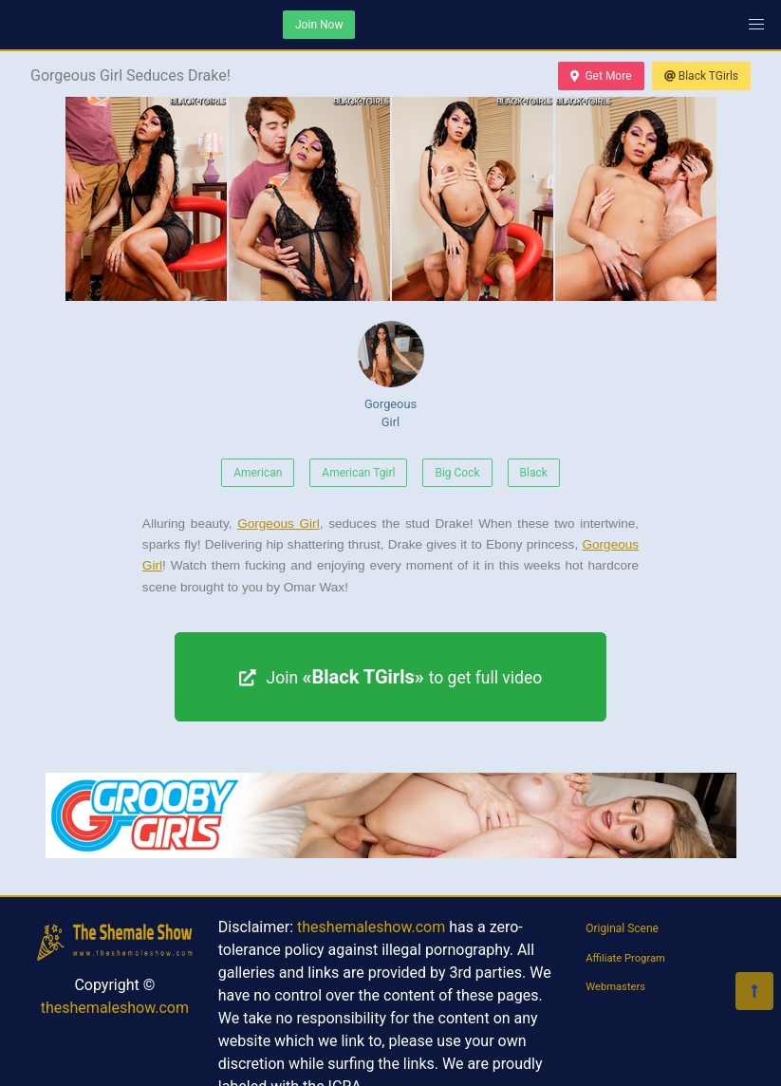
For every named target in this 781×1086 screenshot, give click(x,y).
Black (534, 472)
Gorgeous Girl (391, 375)
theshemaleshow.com (115, 1008)
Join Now (319, 24)
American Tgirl (358, 472)
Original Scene (622, 928)
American (257, 472)
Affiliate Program (625, 958)
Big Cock (457, 472)
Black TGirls (701, 76)
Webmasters (615, 987)
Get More (600, 76)
